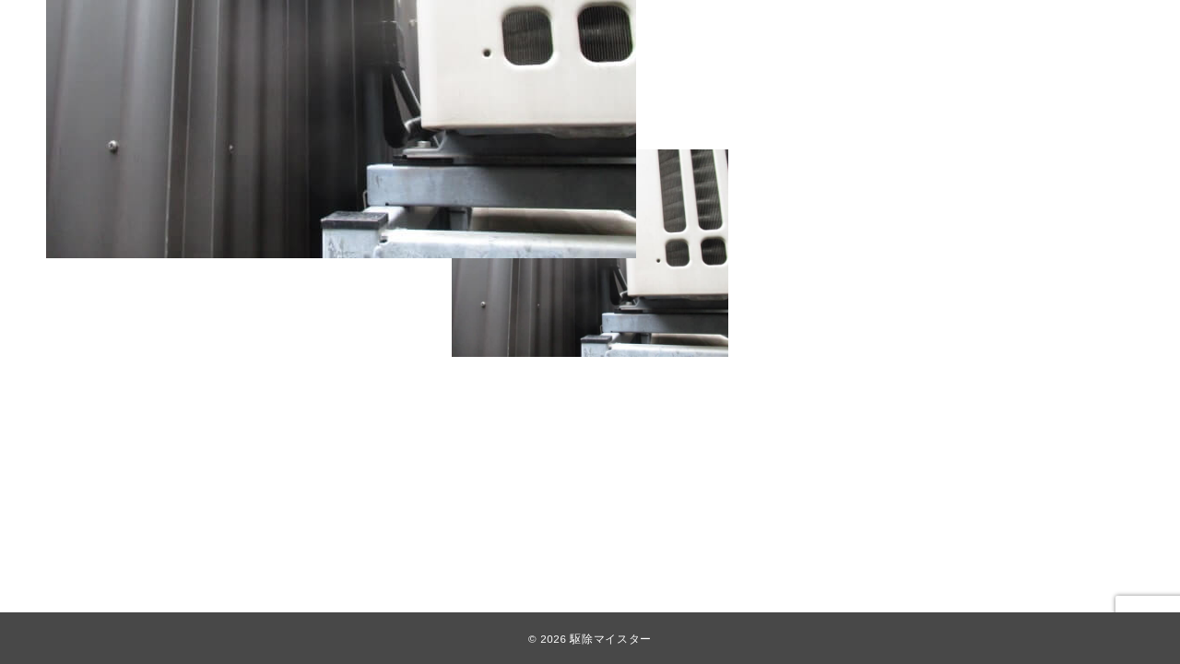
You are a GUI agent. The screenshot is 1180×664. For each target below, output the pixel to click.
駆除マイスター (610, 639)
